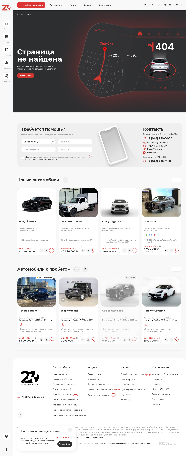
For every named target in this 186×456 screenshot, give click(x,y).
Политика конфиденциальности (117, 443)
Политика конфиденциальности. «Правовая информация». (79, 437)
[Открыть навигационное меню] (6, 25)
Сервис (126, 367)
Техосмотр (126, 400)
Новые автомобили (61, 374)
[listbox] (38, 142)
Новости (156, 384)
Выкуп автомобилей (62, 389)
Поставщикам (158, 399)
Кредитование (94, 374)
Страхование (93, 379)
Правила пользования (141, 443)
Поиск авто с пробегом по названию (69, 415)
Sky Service (126, 395)
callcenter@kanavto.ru (156, 142)
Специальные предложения (65, 400)
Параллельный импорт (63, 379)
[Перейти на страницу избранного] (6, 51)
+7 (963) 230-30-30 (155, 145)
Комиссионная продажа (102, 394)
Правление (157, 379)
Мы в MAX (150, 152)
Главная (20, 14)
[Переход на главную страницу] (6, 7)
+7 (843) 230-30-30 (157, 138)
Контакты (156, 404)
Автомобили (61, 367)
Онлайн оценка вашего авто (104, 389)
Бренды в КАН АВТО (65, 394)
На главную (25, 75)
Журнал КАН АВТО (160, 389)
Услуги (92, 367)
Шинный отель (128, 384)
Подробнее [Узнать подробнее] (64, 444)
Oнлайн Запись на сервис (136, 374)
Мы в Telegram (153, 149)
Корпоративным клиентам (99, 384)
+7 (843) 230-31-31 (157, 161)
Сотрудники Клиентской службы (167, 374)
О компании (160, 367)
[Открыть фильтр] (6, 38)
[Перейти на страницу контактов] (6, 438)
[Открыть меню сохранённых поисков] (6, 77)
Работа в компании (161, 394)
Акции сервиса (128, 379)
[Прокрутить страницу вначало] (6, 449)
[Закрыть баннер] (70, 430)
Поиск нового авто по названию (67, 410)
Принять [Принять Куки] (65, 437)
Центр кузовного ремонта (133, 390)
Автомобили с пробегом (64, 384)
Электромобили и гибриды (65, 405)
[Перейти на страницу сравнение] (6, 64)
